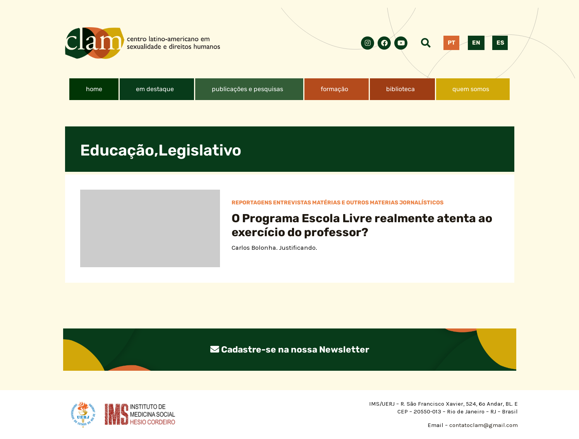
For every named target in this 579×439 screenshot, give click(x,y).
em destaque (155, 89)
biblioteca (400, 89)
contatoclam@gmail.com (483, 425)
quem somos (470, 89)
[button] (157, 89)
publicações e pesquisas (247, 89)
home (94, 89)
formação (334, 89)
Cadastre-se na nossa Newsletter (289, 349)
